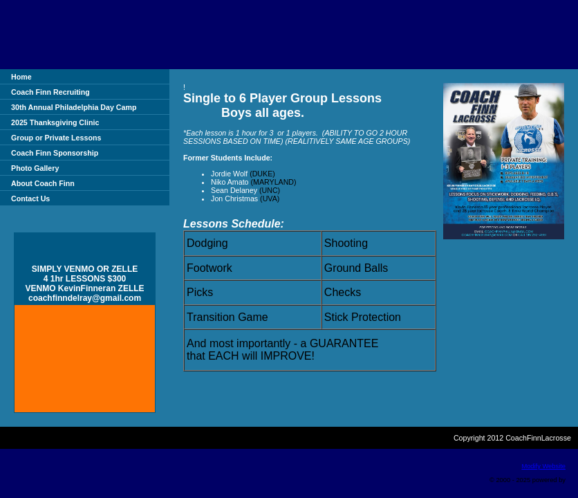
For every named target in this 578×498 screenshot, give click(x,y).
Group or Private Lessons (56, 137)
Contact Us (30, 198)
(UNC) (269, 190)
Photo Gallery (35, 168)
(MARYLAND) (274, 182)
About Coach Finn (43, 183)
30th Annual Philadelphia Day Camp (73, 107)
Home (21, 77)
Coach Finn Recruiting (50, 92)
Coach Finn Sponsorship (54, 153)
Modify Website (543, 466)
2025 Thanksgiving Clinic (55, 122)
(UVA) (269, 198)
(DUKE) (263, 173)
